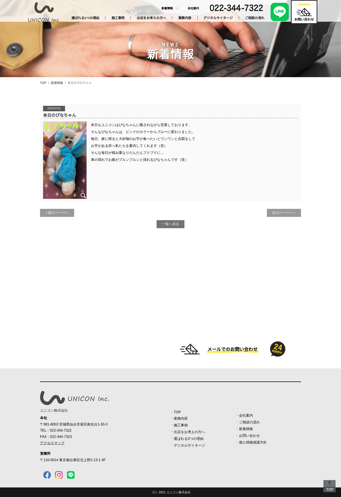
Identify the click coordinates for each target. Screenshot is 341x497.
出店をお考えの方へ (151, 18)
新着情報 (167, 8)
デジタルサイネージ (218, 18)
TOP (43, 83)
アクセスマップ (52, 443)
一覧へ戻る (170, 224)
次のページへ (282, 212)
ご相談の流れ (254, 18)
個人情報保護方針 (253, 442)
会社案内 (193, 8)
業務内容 (184, 18)
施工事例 (117, 18)
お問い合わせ (249, 435)
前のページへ (58, 212)
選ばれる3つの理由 (85, 18)
